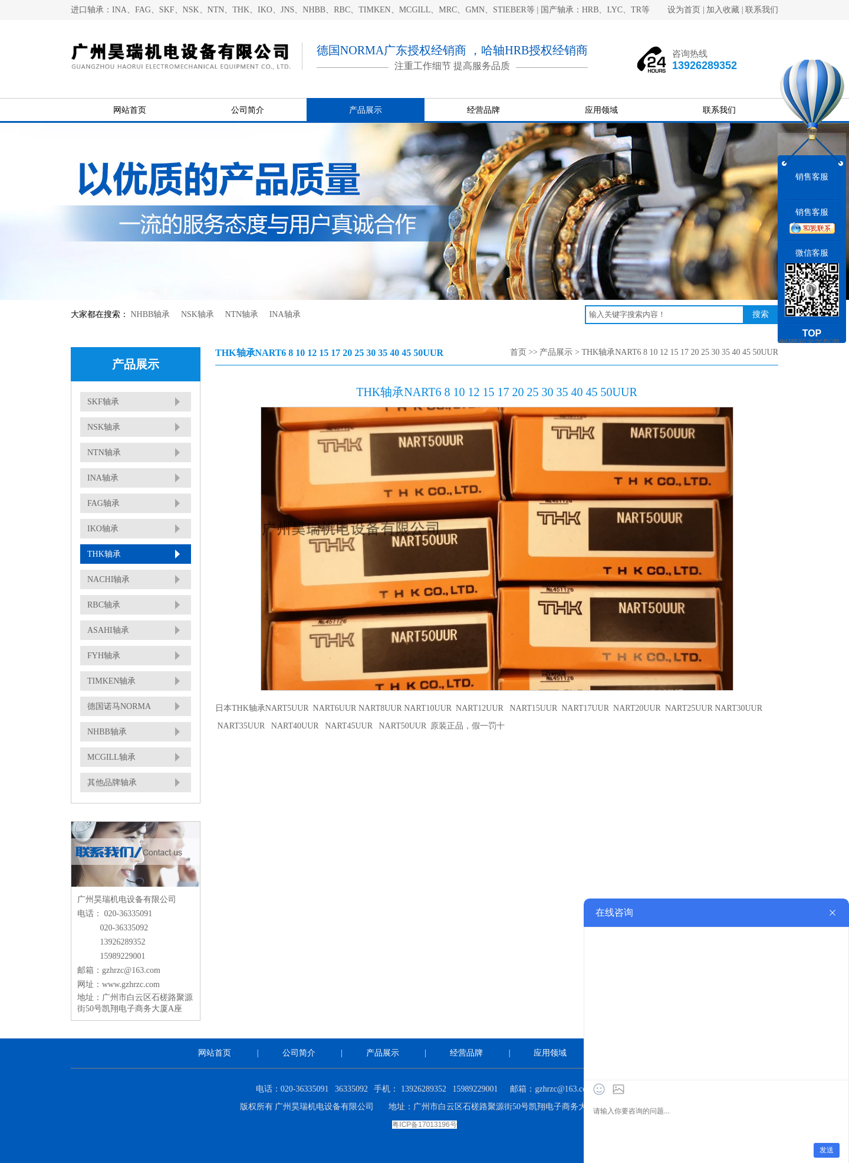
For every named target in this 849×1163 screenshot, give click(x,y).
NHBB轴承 (150, 314)
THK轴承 (104, 554)
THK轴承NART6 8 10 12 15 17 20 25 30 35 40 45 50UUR (679, 352)
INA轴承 (285, 314)
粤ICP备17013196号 (424, 1124)
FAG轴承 (103, 503)
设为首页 (683, 9)
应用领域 (601, 110)
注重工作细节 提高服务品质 (452, 66)
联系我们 (761, 9)
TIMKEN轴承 (111, 681)
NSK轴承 (197, 314)
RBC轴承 (103, 604)
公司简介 (247, 110)
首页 (518, 352)
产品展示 (365, 110)
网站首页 (129, 110)
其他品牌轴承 (112, 782)
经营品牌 (483, 110)
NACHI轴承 (108, 579)
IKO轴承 (103, 528)
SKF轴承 (103, 401)
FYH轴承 (103, 655)
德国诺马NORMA (119, 706)
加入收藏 (722, 9)
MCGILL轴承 (111, 757)
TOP (812, 333)
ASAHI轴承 (108, 630)
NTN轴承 (241, 314)
